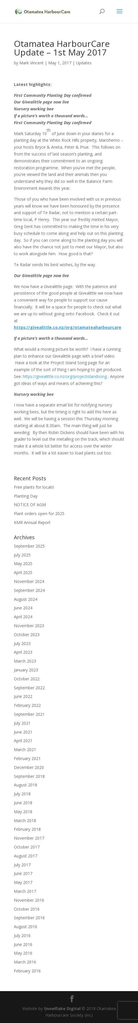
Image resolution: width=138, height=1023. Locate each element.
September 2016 (29, 917)
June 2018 (23, 802)
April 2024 (23, 616)
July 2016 (22, 935)
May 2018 (23, 811)
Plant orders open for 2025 (39, 513)
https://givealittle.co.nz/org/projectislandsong (65, 376)
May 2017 (23, 882)
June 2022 (23, 696)
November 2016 (29, 900)
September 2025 (29, 546)
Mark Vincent (31, 63)
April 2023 (23, 652)
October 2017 (27, 847)
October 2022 (27, 679)
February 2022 (27, 705)
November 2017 (29, 838)
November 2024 (29, 581)
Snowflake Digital (62, 1008)
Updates (84, 63)
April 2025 (23, 572)
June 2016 (23, 944)
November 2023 (29, 625)
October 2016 (27, 909)
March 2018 (25, 820)
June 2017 (23, 873)
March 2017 (25, 891)
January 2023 (26, 670)
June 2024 (23, 608)
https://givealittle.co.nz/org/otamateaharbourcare (67, 327)
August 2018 (25, 785)
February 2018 (27, 829)
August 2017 (25, 856)
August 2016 (25, 926)
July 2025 (22, 555)
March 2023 (25, 661)
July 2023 (22, 643)
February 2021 (27, 758)
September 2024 (29, 590)
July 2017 (22, 864)
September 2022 (29, 687)
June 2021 (23, 732)
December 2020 (29, 767)
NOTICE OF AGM (30, 504)
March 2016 (25, 962)
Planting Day (26, 496)
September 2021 (29, 714)
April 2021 (23, 740)
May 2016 (23, 953)
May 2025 (23, 563)
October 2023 (27, 634)
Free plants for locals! (34, 487)
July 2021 (22, 723)
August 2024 (25, 599)
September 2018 (29, 776)
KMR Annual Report (32, 522)
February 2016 (27, 971)
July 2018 (22, 793)
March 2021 (25, 749)
